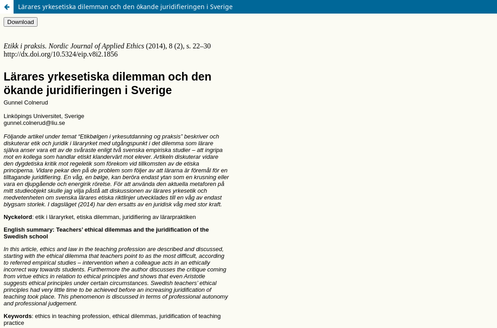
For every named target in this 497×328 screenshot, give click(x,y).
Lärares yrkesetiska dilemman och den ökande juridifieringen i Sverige (125, 6)
